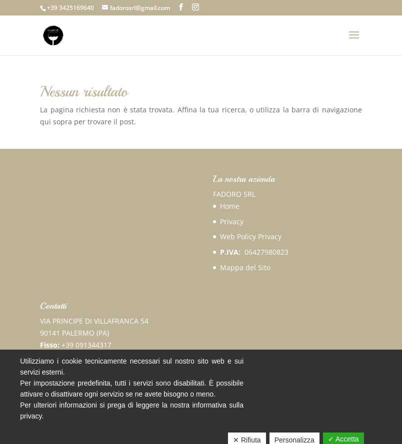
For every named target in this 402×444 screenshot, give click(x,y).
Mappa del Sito (245, 267)
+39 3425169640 (70, 7)
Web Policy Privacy (251, 236)
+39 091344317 (87, 345)
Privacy (232, 221)
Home (230, 206)
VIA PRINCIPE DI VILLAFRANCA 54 (94, 321)
